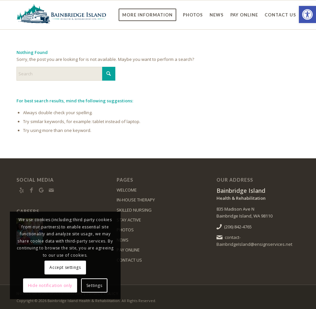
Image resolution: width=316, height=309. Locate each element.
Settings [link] (94, 285)
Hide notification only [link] (50, 285)
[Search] (65, 74)
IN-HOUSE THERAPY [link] (136, 200)
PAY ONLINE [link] (128, 250)
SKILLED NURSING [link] (134, 210)
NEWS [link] (123, 240)
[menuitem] (147, 14)
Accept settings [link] (65, 267)
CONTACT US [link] (129, 260)
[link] (307, 14)
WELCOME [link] (127, 190)
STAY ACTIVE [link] (129, 220)
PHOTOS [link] (125, 230)
